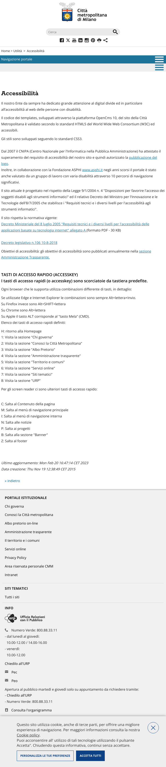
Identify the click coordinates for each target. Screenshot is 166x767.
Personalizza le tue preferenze (45, 756)
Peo (14, 681)
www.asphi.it (92, 170)
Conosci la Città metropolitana (29, 515)
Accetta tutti (90, 756)
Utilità (17, 51)
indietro (13, 481)
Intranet (11, 575)
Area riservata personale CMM (29, 566)
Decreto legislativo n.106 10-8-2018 (29, 243)
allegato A (78, 230)
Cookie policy (28, 735)
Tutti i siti (12, 597)
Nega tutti (153, 727)
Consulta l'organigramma (31, 710)
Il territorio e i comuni (22, 540)
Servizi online (15, 549)
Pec (14, 672)
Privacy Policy (15, 558)
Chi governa (14, 506)
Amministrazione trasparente (28, 532)
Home (5, 51)
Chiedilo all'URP (18, 664)
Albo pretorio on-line (21, 523)
